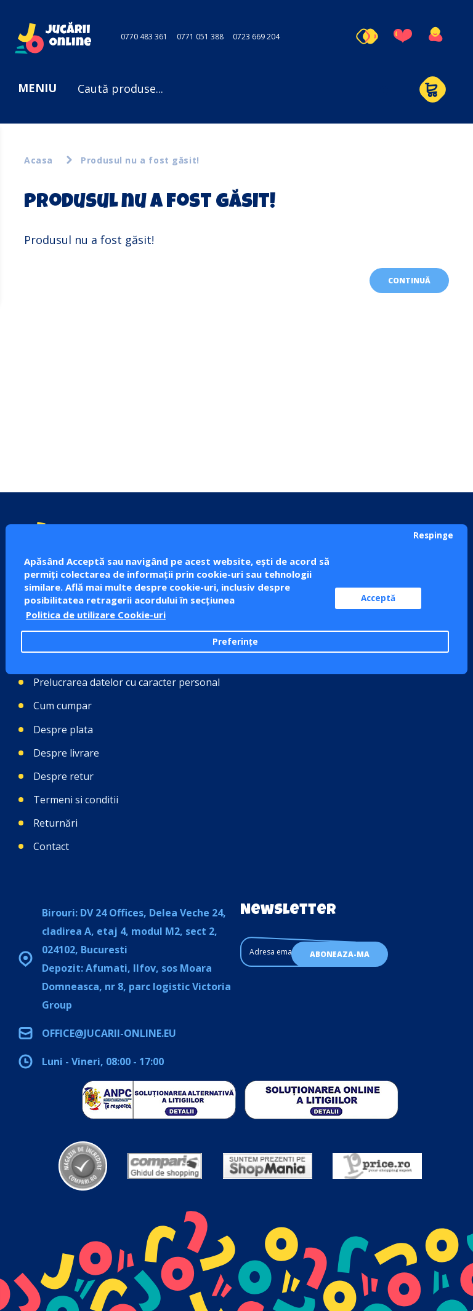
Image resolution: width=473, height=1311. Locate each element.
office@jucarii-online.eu (109, 1033)
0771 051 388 (200, 36)
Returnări (55, 823)
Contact (51, 846)
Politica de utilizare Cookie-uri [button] (96, 614)
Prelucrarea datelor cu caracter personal (126, 682)
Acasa (38, 160)
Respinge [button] (433, 535)
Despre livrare (66, 753)
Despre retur (63, 776)
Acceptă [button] (378, 598)
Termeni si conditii (75, 799)
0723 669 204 (256, 36)
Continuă (409, 280)
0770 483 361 (144, 36)
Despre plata (63, 729)
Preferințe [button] (235, 641)
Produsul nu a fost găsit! (140, 160)
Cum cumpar (62, 705)
